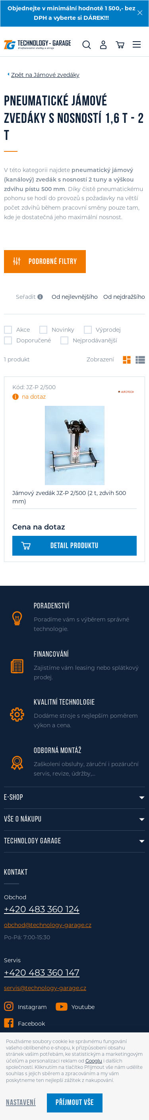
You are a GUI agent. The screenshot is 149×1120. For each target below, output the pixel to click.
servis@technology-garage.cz (45, 988)
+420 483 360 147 (41, 973)
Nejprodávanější (88, 340)
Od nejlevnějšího (75, 296)
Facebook (31, 1023)
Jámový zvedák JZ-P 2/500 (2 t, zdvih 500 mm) (69, 497)
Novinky (56, 330)
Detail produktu (60, 546)
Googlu (93, 1061)
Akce (17, 330)
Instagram (32, 1007)
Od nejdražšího (124, 296)
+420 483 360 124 (41, 909)
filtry (45, 261)
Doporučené (27, 340)
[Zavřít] (140, 12)
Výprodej (102, 330)
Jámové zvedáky (56, 74)
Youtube (83, 1007)
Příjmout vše (75, 1103)
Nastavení (21, 1103)
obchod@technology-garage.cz (47, 925)
